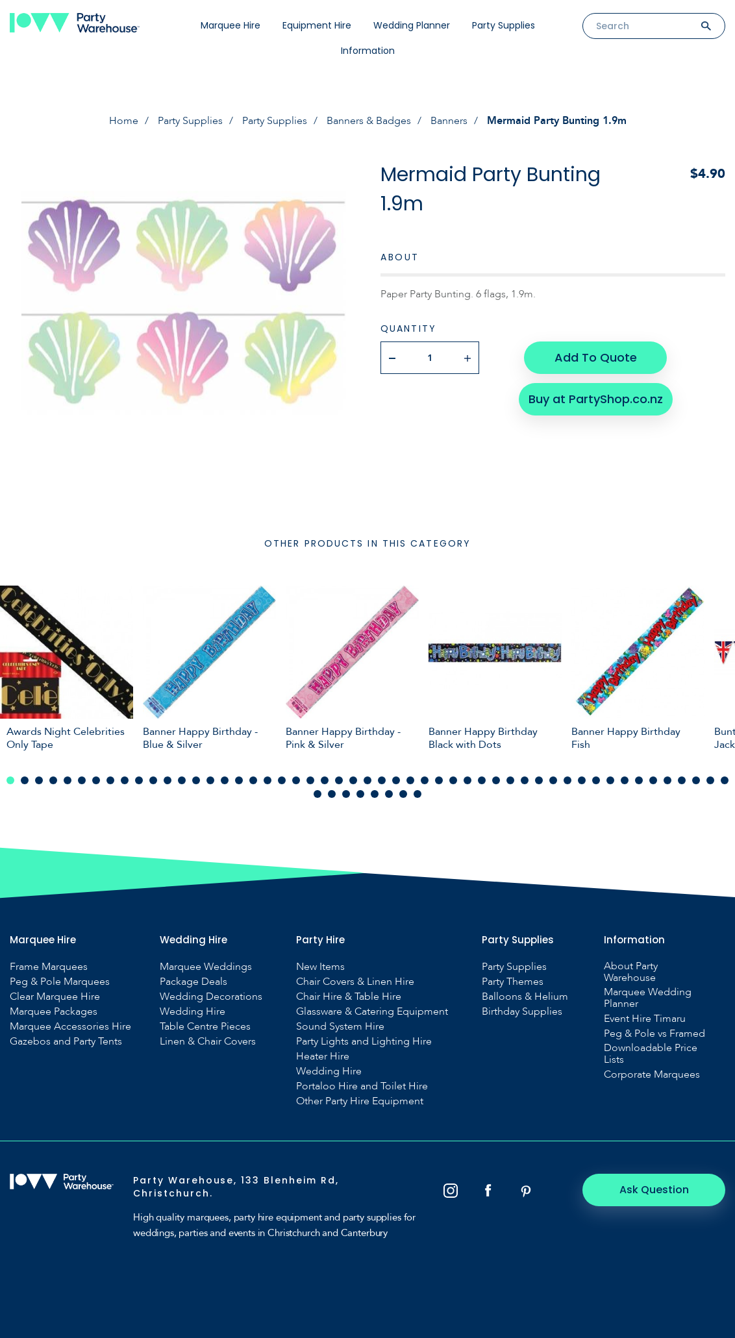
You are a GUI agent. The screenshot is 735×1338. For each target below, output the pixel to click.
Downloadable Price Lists (650, 1053)
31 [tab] (439, 780)
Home (123, 121)
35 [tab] (496, 780)
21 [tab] (296, 780)
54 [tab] (346, 794)
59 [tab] (417, 794)
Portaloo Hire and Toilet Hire (362, 1086)
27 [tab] (382, 780)
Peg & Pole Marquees (60, 981)
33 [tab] (467, 780)
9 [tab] (125, 780)
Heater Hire (322, 1056)
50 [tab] (710, 780)
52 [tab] (317, 794)
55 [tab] (360, 794)
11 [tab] (153, 780)
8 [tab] (110, 780)
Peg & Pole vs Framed (654, 1033)
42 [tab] (596, 780)
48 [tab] (682, 780)
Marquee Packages (53, 1011)
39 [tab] (553, 780)
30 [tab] (425, 780)
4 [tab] (53, 780)
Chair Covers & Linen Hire (355, 981)
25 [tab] (353, 780)
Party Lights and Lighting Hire (364, 1041)
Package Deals (193, 981)
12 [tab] (167, 780)
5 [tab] (67, 780)
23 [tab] (325, 780)
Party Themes (512, 981)
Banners (448, 121)
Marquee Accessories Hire (70, 1026)
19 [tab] (267, 780)
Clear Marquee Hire (55, 996)
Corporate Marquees (652, 1074)
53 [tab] (332, 794)
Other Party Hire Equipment (359, 1101)
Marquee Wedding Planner (647, 998)
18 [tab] (253, 780)
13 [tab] (182, 780)
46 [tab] (653, 780)
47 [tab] (667, 780)
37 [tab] (525, 780)
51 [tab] (725, 780)
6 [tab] (82, 780)
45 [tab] (639, 780)
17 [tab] (239, 780)
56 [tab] (375, 794)
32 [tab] (453, 780)
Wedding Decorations (211, 996)
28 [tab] (396, 780)
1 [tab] (10, 780)
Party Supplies (503, 25)
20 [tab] (282, 780)
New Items (320, 967)
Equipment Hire (316, 25)
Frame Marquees (49, 967)
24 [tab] (339, 780)
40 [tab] (567, 780)
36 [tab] (510, 780)
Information (368, 50)
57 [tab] (389, 794)
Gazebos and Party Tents (66, 1041)
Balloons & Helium (525, 996)
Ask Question (654, 1189)
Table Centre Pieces (205, 1026)
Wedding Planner (411, 25)
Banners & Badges (369, 121)
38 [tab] (539, 780)
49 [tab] (696, 780)
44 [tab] (625, 780)
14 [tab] (196, 780)
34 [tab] (482, 780)
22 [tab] (310, 780)
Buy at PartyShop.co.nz (596, 399)
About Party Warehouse (631, 972)
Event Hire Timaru (645, 1018)
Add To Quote (595, 357)
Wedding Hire (192, 1011)
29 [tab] (410, 780)
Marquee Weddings (206, 967)
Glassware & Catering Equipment (372, 1011)
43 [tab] (610, 780)
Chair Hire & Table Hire (348, 996)
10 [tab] (139, 780)
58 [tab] (403, 794)
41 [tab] (582, 780)
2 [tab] (25, 780)
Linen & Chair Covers (208, 1041)
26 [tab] (367, 780)
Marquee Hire (230, 25)
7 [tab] (96, 780)
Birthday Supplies (522, 1011)
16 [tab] (225, 780)
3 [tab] (39, 780)
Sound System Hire (340, 1026)
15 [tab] (210, 780)
